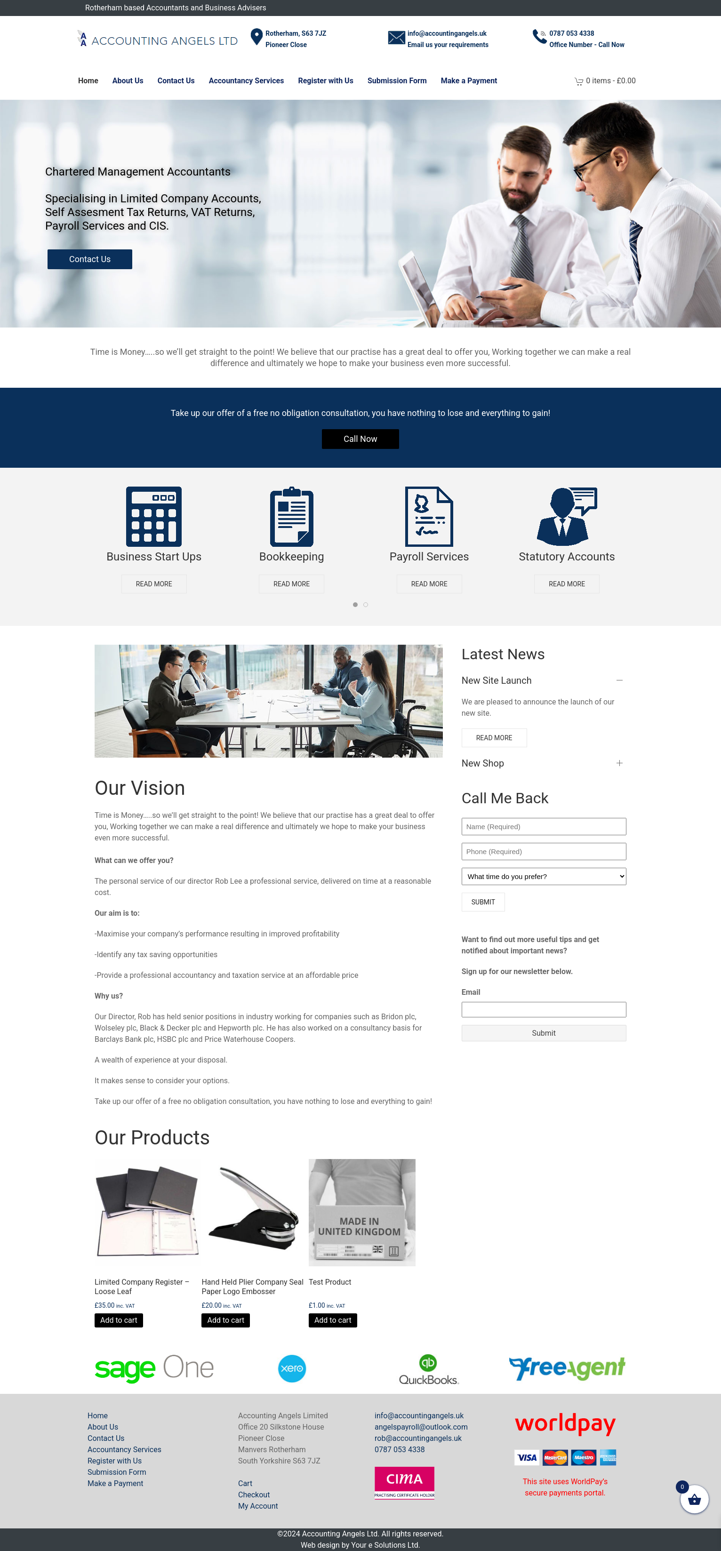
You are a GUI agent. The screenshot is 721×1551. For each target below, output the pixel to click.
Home (88, 80)
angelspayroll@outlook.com (421, 1427)
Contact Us (176, 80)
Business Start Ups (153, 556)
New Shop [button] (483, 763)
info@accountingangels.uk (419, 1415)
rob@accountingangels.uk (418, 1438)
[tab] (355, 604)
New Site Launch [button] (497, 680)
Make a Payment (469, 80)
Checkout (254, 1494)
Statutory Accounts (567, 556)
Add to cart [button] (118, 1320)
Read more (154, 583)
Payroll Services (429, 556)
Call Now (360, 439)
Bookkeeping (291, 556)
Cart (245, 1483)
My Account (258, 1506)
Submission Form (397, 80)
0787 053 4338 (400, 1449)
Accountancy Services (246, 80)
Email (471, 992)
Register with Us (325, 80)
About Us (128, 80)
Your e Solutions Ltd (384, 1545)
